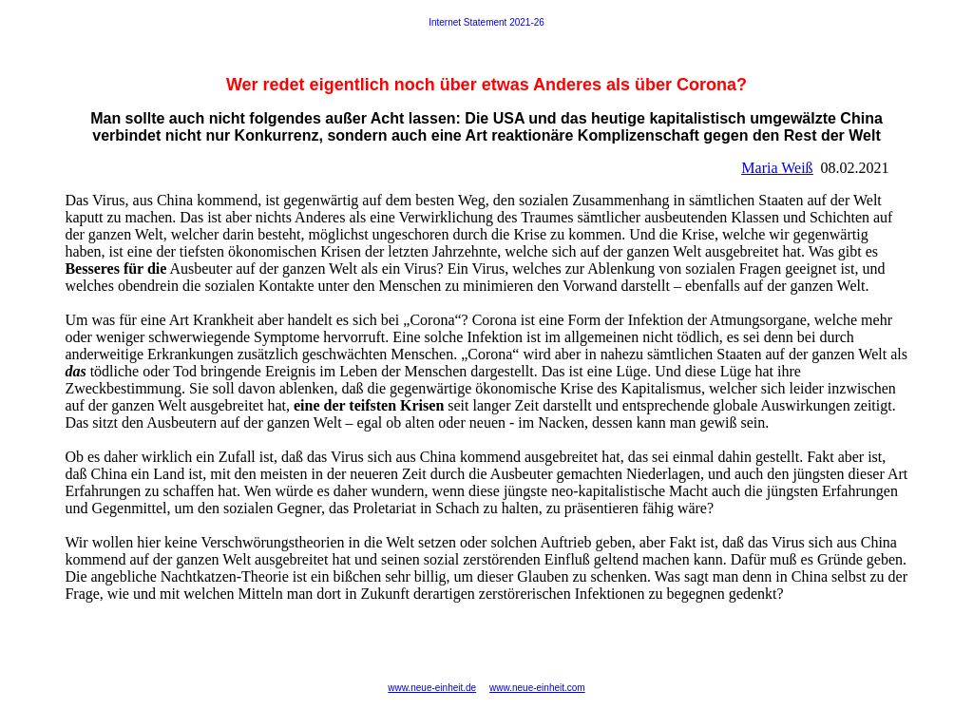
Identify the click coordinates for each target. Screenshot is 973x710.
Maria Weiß (776, 168)
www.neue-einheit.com (537, 687)
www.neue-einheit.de (432, 687)
